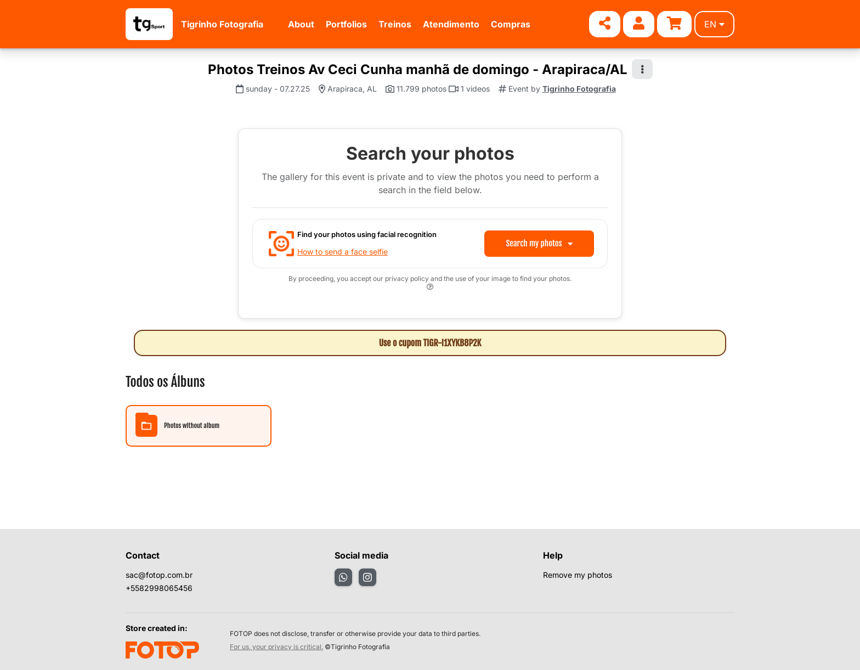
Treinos (394, 24)
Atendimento (451, 24)
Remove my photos (577, 574)
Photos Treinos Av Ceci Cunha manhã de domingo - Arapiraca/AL (417, 69)
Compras (510, 24)
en (714, 24)
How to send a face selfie (342, 251)
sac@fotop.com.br (159, 574)
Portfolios (346, 24)
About (301, 24)
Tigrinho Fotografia (222, 24)
